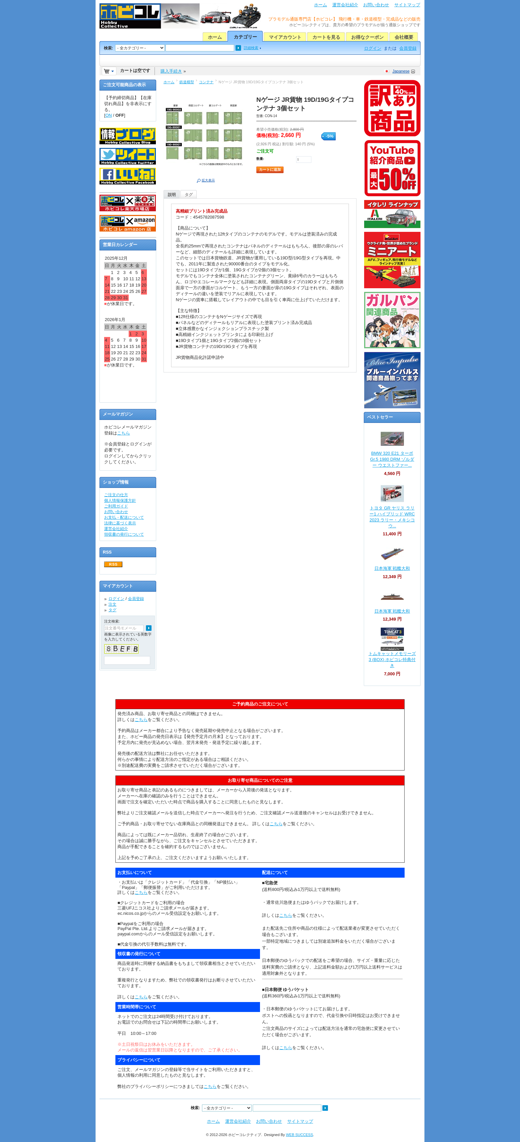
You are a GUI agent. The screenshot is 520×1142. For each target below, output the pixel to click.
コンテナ (206, 82)
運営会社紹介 (345, 4)
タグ (189, 194)
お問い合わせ (376, 4)
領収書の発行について (124, 534)
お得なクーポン (367, 37)
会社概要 (404, 37)
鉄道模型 (186, 82)
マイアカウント (285, 37)
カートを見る (326, 37)
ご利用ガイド (116, 506)
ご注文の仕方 (116, 495)
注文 (112, 604)
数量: (260, 159)
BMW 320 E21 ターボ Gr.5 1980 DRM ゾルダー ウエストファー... (392, 459)
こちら (123, 433)
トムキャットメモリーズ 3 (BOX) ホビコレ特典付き (392, 659)
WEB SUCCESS (299, 1135)
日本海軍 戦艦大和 (392, 568)
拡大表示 (208, 180)
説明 (172, 194)
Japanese (401, 71)
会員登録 (408, 48)
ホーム (320, 4)
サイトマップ (407, 4)
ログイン (372, 48)
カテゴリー (245, 36)
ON (108, 115)
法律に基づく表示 (120, 523)
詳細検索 (251, 48)
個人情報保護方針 (120, 500)
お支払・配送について (124, 517)
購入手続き (171, 71)
